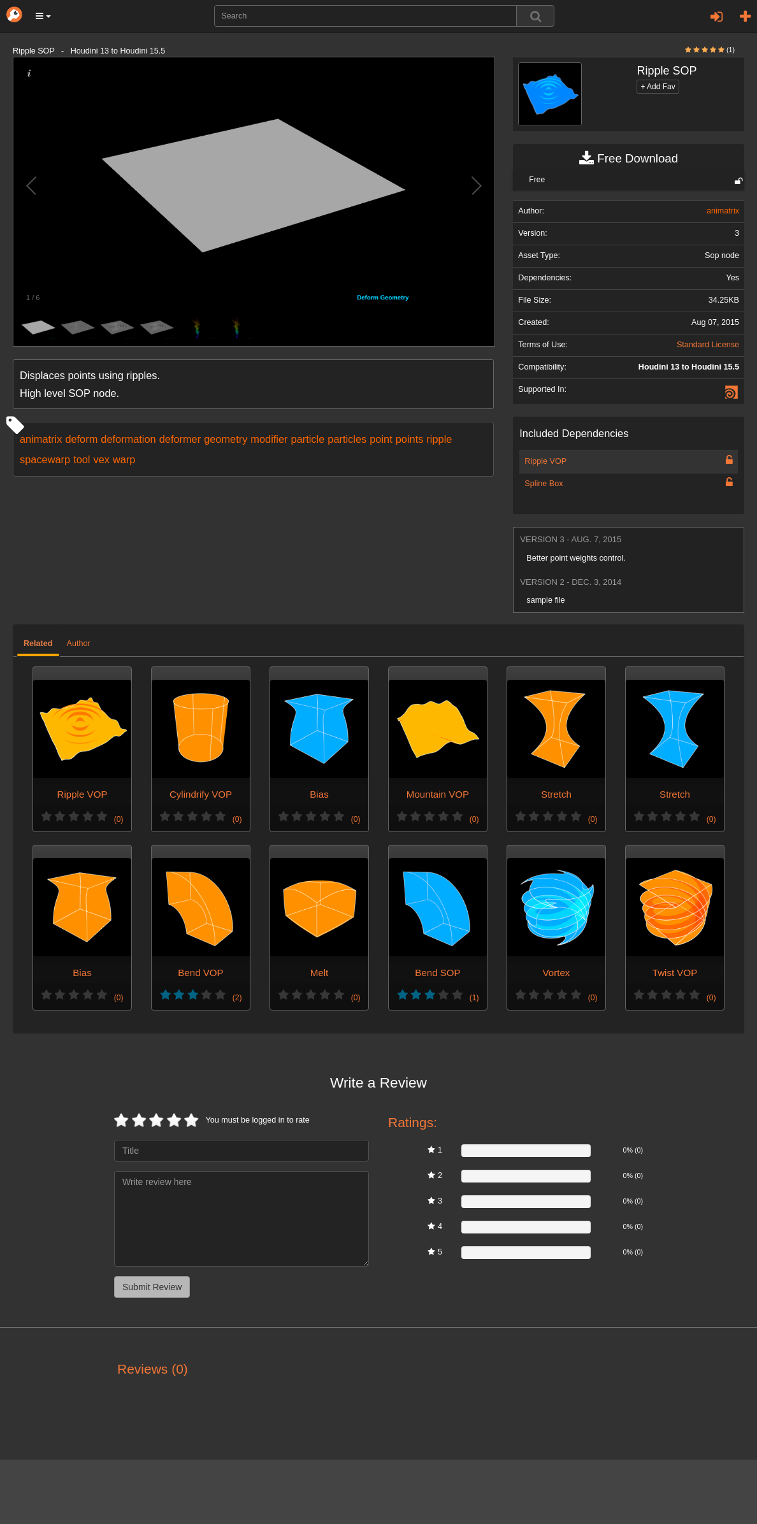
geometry (225, 439)
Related (38, 643)
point (381, 439)
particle (308, 439)
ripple (439, 439)
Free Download (628, 159)
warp (124, 459)
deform (81, 439)
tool (81, 459)
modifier (268, 439)
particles (347, 439)
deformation (128, 439)
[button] (43, 15)
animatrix (41, 439)
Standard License (708, 344)
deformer (180, 439)
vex (102, 459)
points (410, 439)
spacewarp (45, 459)
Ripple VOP (545, 461)
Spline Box (543, 483)
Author (78, 643)
